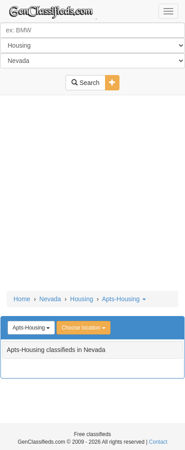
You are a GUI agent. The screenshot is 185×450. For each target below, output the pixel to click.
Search (85, 82)
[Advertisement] (92, 193)
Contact (158, 442)
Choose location (83, 328)
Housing (81, 299)
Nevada (50, 299)
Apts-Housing (124, 299)
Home (21, 299)
